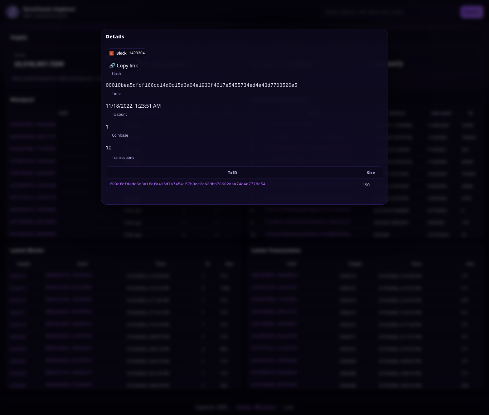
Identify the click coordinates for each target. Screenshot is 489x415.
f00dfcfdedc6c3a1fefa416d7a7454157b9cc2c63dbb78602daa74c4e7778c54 (187, 186)
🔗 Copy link (123, 65)
